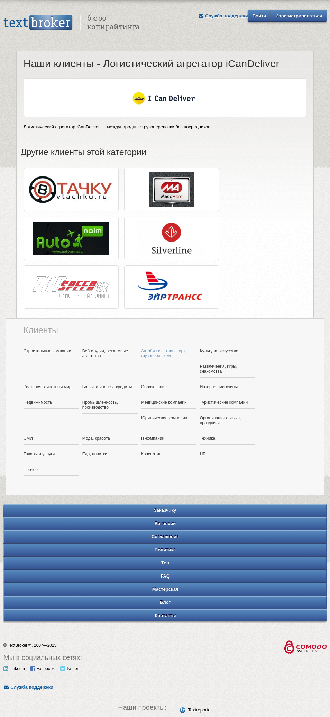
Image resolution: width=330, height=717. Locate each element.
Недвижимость (38, 402)
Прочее (31, 469)
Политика (165, 549)
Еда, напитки (94, 454)
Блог (165, 602)
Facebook (42, 668)
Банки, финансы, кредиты (107, 386)
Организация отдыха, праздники (220, 420)
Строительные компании (47, 350)
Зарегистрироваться (299, 15)
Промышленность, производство (100, 405)
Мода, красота (96, 438)
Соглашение (165, 536)
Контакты (165, 615)
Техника (208, 438)
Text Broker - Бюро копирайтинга (71, 22)
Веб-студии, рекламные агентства (105, 353)
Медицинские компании (164, 402)
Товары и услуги (39, 454)
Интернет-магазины (219, 386)
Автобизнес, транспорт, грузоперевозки (163, 353)
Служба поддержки (223, 15)
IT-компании (153, 438)
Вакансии (165, 523)
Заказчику (165, 510)
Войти (259, 15)
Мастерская (165, 589)
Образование (154, 386)
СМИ (28, 438)
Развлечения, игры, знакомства (218, 369)
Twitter (69, 668)
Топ (165, 562)
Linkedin (14, 668)
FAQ (165, 576)
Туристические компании (224, 402)
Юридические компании (164, 418)
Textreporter (200, 710)
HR (203, 454)
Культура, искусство (219, 350)
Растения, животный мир (48, 386)
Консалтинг (152, 454)
